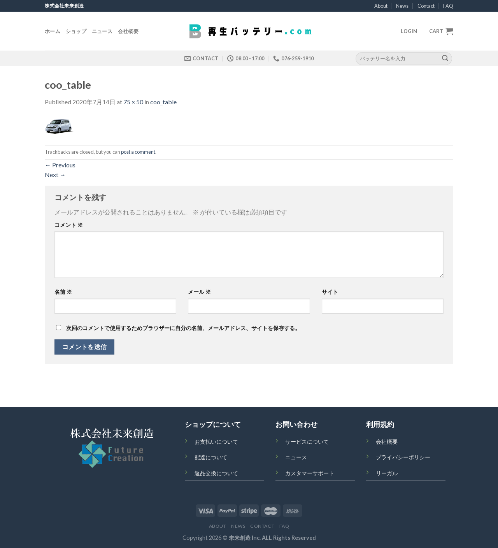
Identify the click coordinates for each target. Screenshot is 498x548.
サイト (330, 291)
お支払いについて (216, 441)
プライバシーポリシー (403, 457)
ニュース (102, 31)
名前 (63, 291)
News (402, 6)
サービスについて (307, 441)
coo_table (163, 101)
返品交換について (216, 473)
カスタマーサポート (309, 473)
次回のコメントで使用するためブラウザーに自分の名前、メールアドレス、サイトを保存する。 (183, 328)
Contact (426, 6)
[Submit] (445, 58)
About (381, 6)
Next (55, 174)
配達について (211, 457)
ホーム (52, 31)
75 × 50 (133, 101)
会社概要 (128, 31)
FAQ (448, 6)
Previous (60, 165)
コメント (68, 224)
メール (199, 291)
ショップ (76, 31)
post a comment (138, 152)
